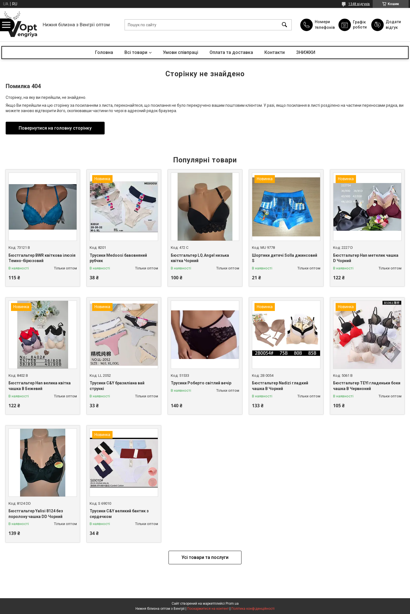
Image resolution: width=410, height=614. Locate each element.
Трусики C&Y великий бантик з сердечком (119, 514)
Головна (104, 52)
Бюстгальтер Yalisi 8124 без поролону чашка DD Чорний (35, 514)
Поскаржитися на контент (208, 609)
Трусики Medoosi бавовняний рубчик (118, 258)
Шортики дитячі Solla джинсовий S (284, 258)
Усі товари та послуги (205, 557)
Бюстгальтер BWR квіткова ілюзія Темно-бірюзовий (41, 258)
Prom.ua (232, 604)
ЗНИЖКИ (305, 52)
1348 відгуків (359, 4)
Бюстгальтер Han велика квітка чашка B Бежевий (39, 386)
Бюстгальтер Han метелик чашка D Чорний (365, 258)
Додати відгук (393, 24)
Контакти (274, 52)
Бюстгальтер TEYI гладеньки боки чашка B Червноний (366, 386)
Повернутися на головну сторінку (55, 128)
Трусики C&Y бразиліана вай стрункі (117, 386)
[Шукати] (284, 24)
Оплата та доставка (231, 52)
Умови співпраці (180, 52)
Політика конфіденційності (253, 609)
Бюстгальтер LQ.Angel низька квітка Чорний (200, 258)
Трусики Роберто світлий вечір (201, 383)
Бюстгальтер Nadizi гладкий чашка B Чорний (280, 386)
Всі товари (135, 52)
